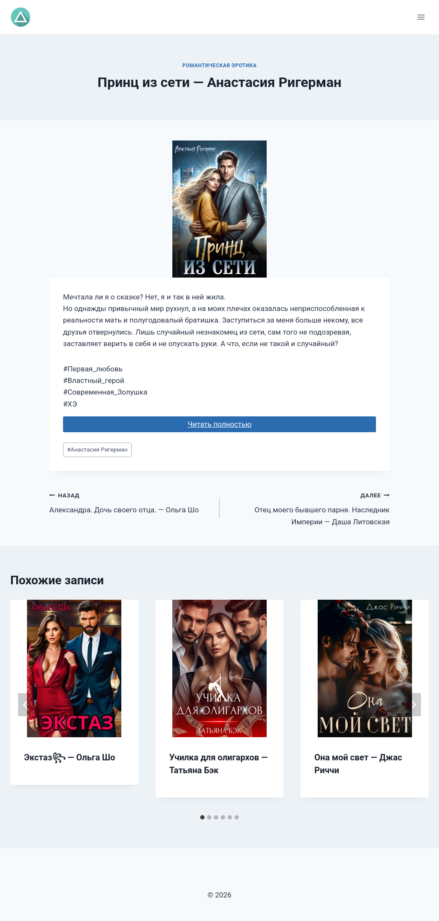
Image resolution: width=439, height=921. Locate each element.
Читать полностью (219, 424)
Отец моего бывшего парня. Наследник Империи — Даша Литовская (308, 507)
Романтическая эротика (219, 66)
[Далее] (413, 704)
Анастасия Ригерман (97, 449)
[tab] (202, 817)
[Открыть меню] (421, 17)
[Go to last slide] (25, 704)
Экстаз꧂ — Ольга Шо (69, 757)
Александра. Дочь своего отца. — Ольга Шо (130, 501)
